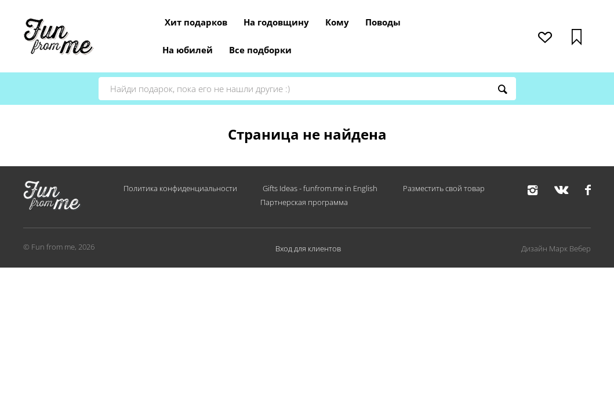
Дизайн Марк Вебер (556, 248)
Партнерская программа (304, 202)
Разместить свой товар (444, 188)
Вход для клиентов (308, 248)
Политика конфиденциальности (180, 188)
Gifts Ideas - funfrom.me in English (320, 188)
